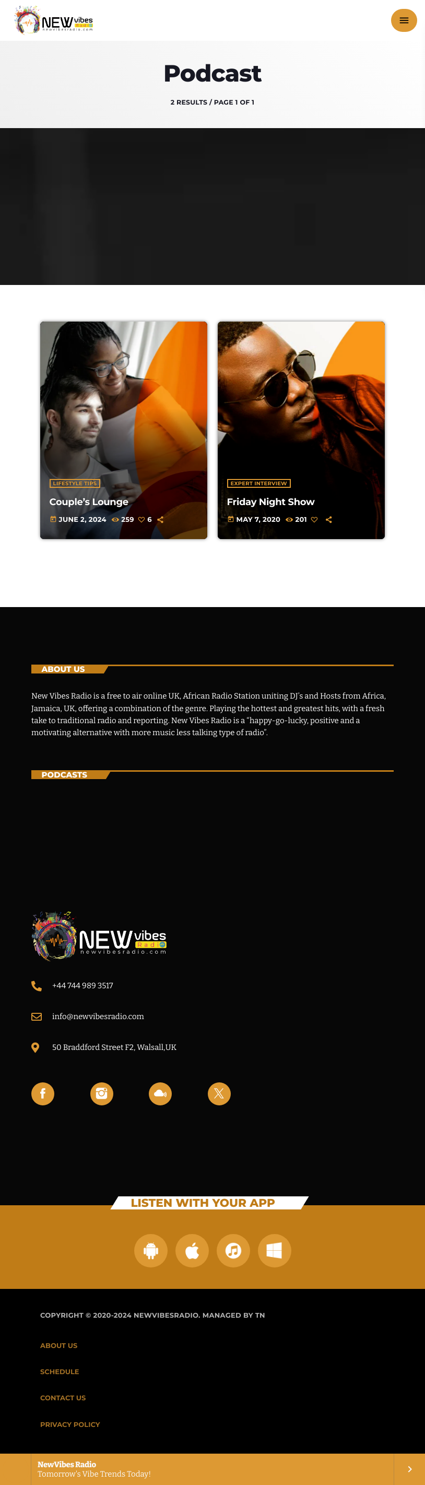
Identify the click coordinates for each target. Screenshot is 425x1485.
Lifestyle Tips (75, 483)
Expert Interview (259, 483)
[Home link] (53, 20)
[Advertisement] (212, 206)
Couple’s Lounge (89, 502)
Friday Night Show (271, 502)
